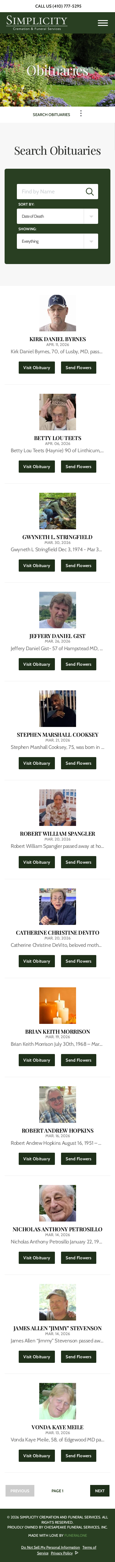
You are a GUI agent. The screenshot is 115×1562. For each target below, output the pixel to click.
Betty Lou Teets (57, 438)
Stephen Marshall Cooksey (57, 735)
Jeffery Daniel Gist (57, 636)
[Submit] (90, 191)
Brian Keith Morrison (57, 1031)
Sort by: (26, 204)
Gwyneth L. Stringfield (57, 537)
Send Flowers (81, 365)
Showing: (27, 229)
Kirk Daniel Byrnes (57, 339)
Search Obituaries (51, 114)
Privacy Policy (62, 1553)
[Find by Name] (49, 191)
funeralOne (75, 1535)
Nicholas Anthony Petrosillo (57, 1229)
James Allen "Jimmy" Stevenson (57, 1328)
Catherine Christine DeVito (57, 932)
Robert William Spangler (57, 833)
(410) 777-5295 (67, 6)
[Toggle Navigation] (81, 113)
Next (100, 1490)
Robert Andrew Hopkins (57, 1130)
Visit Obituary (39, 365)
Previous (19, 1490)
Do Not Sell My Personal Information (50, 1547)
